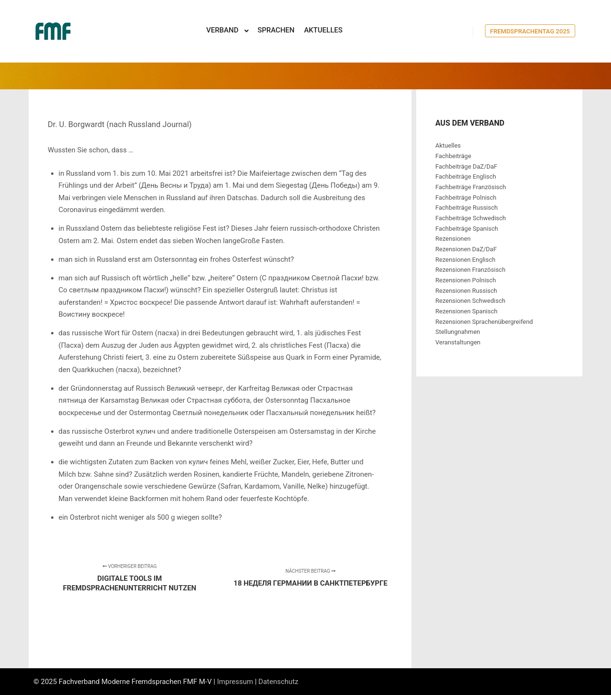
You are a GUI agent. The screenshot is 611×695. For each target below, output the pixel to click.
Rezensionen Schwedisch (470, 300)
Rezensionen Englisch (465, 259)
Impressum (235, 681)
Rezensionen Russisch (466, 290)
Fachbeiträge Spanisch (466, 228)
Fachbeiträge (453, 156)
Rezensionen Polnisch (465, 280)
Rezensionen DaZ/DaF (466, 249)
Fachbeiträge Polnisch (465, 197)
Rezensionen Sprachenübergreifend (484, 321)
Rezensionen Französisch (470, 269)
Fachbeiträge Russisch (466, 207)
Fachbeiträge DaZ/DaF (466, 166)
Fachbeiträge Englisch (465, 176)
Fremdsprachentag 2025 (530, 31)
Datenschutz (278, 681)
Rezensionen (453, 238)
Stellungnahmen (457, 331)
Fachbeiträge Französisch (470, 187)
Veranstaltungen (457, 342)
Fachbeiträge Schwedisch (470, 218)
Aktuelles (448, 145)
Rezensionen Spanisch (466, 311)
